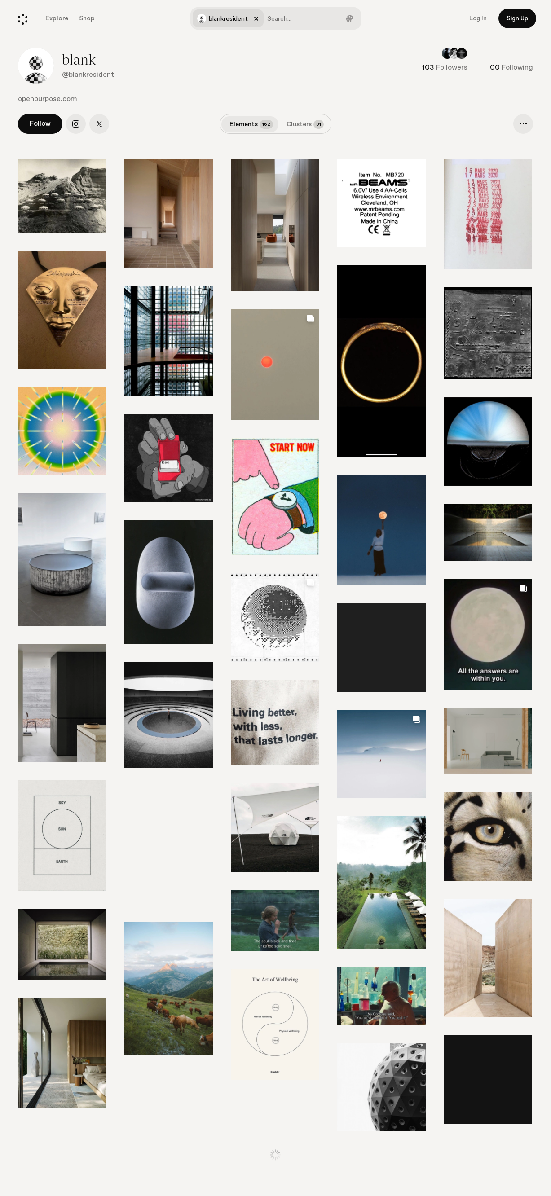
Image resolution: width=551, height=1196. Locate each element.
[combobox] (275, 18)
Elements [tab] (251, 124)
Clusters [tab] (305, 124)
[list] (275, 654)
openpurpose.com (47, 98)
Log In (478, 18)
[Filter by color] (349, 18)
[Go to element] (488, 441)
